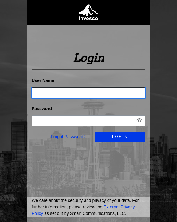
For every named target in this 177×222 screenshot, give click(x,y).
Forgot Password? (68, 136)
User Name (43, 80)
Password (42, 108)
